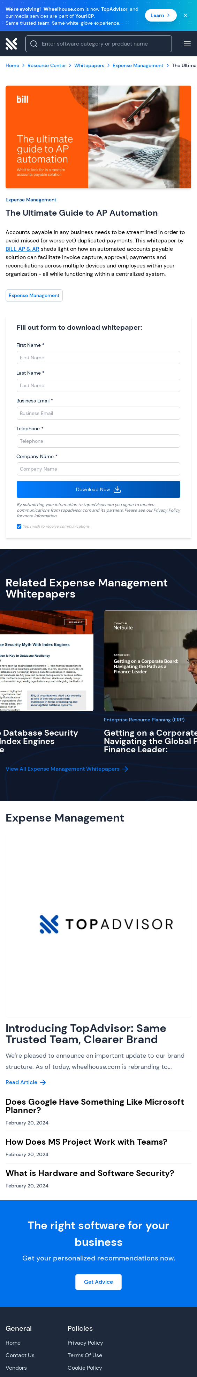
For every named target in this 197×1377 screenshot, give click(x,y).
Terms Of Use (85, 1355)
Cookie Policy (85, 1367)
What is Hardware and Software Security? (90, 1173)
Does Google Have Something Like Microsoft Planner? (95, 1105)
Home (13, 1342)
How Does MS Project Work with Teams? (86, 1141)
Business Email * (34, 401)
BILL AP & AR (22, 249)
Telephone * (30, 428)
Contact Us (20, 1355)
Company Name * (37, 456)
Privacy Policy (166, 510)
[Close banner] (185, 15)
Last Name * (30, 373)
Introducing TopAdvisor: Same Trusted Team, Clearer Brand (86, 1034)
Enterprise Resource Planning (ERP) (144, 719)
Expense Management (31, 200)
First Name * (30, 345)
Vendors (16, 1367)
